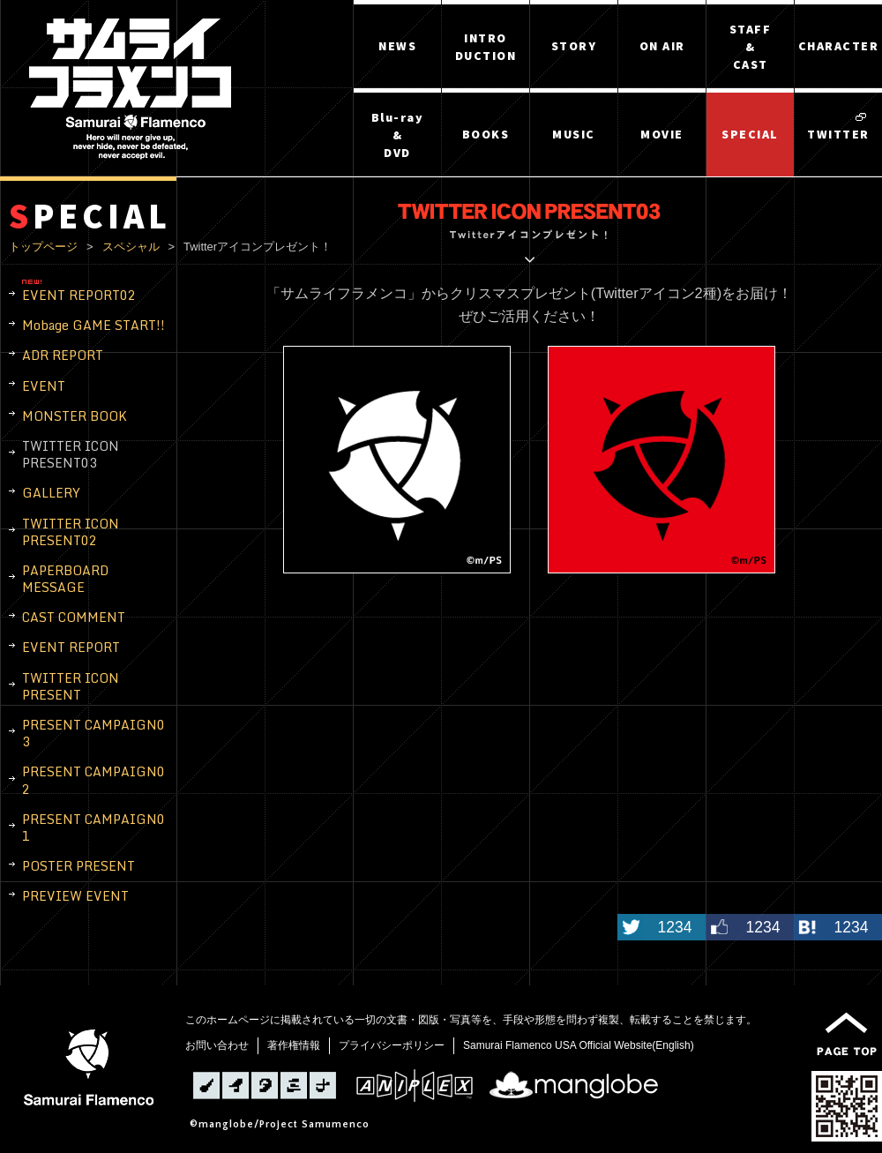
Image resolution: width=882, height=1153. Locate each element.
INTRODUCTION (486, 47)
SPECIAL (750, 134)
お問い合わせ (217, 1045)
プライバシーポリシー (392, 1045)
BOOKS (486, 134)
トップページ (43, 246)
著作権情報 (293, 1045)
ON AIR (662, 46)
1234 (674, 927)
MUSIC (573, 134)
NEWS (397, 46)
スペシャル (131, 246)
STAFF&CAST (750, 46)
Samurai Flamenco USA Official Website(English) (578, 1045)
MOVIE (662, 134)
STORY (574, 46)
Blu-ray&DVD (397, 135)
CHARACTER (838, 46)
